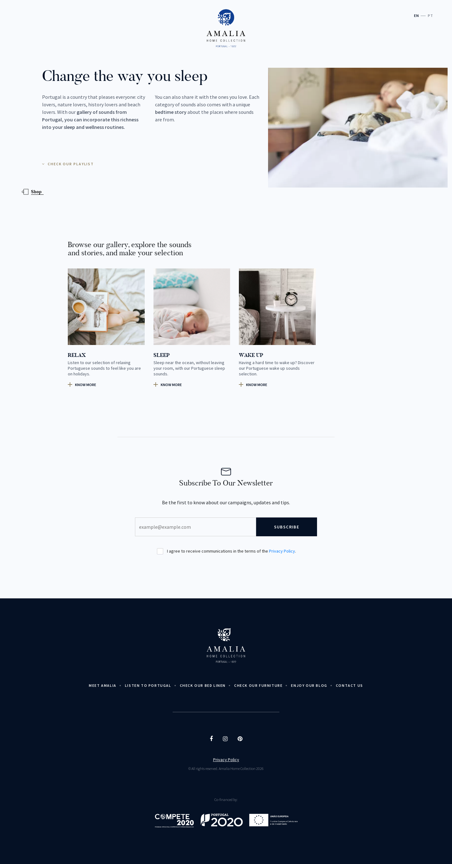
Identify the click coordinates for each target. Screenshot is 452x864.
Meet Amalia (102, 685)
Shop (36, 192)
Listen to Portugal (148, 685)
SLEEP (161, 355)
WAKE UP (251, 355)
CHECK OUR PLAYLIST (68, 164)
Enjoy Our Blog (309, 685)
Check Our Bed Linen (203, 685)
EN (416, 15)
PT (430, 15)
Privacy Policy (282, 551)
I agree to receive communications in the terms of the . (226, 551)
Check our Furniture (258, 685)
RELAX (77, 355)
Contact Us (349, 685)
